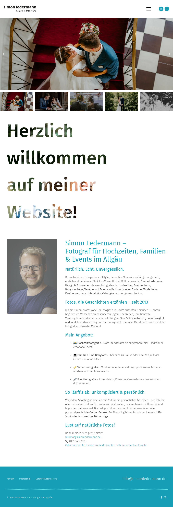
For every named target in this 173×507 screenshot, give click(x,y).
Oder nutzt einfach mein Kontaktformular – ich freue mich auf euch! (105, 445)
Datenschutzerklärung (46, 478)
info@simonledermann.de (85, 437)
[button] (148, 9)
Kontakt (10, 478)
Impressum (24, 478)
